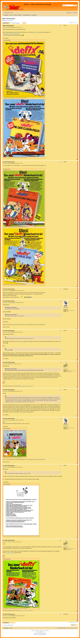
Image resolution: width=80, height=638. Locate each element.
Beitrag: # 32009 (6, 163)
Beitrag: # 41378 (6, 541)
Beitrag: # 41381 (6, 615)
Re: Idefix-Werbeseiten (9, 161)
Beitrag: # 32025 (6, 391)
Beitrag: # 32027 (6, 420)
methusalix (65, 306)
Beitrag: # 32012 (6, 290)
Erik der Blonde (23, 610)
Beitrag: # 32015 (6, 302)
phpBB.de (44, 633)
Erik (8, 20)
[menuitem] (11, 13)
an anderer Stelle (10, 552)
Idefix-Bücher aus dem (11, 33)
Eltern (35, 32)
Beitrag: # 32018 (6, 332)
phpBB (36, 630)
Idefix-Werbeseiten (8, 18)
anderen (21, 341)
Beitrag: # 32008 (6, 27)
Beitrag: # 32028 (6, 467)
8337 (68, 369)
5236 (68, 309)
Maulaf (11, 20)
